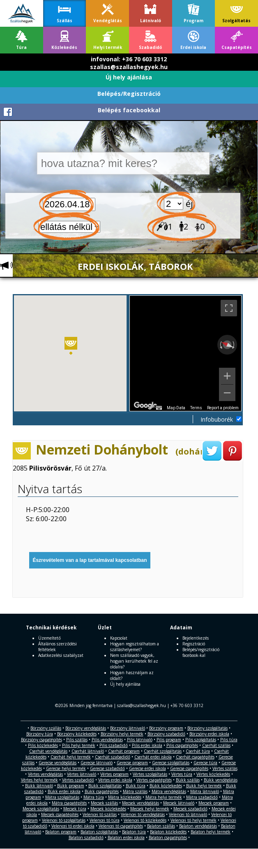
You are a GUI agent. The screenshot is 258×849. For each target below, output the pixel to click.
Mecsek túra (74, 809)
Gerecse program (132, 762)
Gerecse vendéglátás (57, 762)
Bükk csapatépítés (102, 791)
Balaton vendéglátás (198, 826)
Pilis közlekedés (43, 745)
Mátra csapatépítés (69, 803)
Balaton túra (134, 832)
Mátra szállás (135, 791)
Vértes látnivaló (81, 774)
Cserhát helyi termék (71, 757)
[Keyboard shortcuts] (159, 408)
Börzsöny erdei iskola (209, 734)
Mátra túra (93, 797)
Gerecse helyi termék (66, 768)
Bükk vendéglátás (220, 780)
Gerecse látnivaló (97, 762)
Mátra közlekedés (124, 797)
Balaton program (60, 832)
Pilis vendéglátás (107, 739)
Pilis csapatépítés (182, 745)
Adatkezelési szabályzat (60, 655)
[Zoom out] (227, 393)
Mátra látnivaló (204, 791)
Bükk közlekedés (166, 786)
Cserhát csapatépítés (195, 757)
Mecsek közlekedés (108, 809)
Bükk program (70, 786)
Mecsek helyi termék (149, 809)
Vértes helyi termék (39, 780)
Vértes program (114, 774)
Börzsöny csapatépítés (41, 739)
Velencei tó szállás (100, 814)
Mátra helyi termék (163, 797)
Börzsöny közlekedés (77, 734)
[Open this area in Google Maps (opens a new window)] (145, 405)
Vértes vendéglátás (45, 774)
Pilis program (169, 739)
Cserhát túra (198, 751)
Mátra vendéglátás (169, 791)
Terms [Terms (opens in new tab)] (196, 408)
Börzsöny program (166, 728)
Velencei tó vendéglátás (143, 814)
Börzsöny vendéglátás (85, 728)
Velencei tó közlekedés (145, 820)
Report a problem (223, 408)
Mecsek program (213, 803)
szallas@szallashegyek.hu (129, 67)
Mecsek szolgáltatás (41, 809)
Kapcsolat (118, 638)
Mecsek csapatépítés (59, 814)
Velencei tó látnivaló (188, 814)
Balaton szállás (161, 826)
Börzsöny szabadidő (166, 734)
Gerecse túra (205, 762)
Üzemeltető (49, 638)
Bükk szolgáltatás (105, 786)
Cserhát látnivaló (87, 751)
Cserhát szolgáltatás (163, 751)
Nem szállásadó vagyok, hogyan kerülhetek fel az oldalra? (134, 661)
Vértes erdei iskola (115, 780)
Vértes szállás (224, 768)
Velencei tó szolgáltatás (63, 820)
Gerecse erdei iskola (147, 768)
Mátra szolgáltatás (62, 797)
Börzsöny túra (39, 734)
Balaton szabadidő (86, 837)
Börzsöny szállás (45, 728)
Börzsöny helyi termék (122, 734)
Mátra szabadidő (202, 797)
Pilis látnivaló (139, 739)
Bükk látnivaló (39, 786)
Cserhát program (124, 751)
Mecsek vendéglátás (140, 803)
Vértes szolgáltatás (150, 774)
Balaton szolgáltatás (99, 832)
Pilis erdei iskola (147, 745)
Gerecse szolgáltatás (170, 762)
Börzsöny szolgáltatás (207, 728)
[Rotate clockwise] (234, 345)
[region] (185, 353)
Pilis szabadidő (113, 745)
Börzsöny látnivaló (127, 728)
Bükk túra (135, 786)
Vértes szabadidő (78, 780)
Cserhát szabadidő (112, 757)
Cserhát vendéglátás (48, 751)
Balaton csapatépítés (168, 837)
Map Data (176, 408)
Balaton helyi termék (210, 832)
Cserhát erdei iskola (153, 757)
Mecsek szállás (104, 803)
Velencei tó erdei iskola (72, 826)
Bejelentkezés (195, 638)
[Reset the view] (227, 345)
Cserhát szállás (216, 745)
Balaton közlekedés (168, 832)
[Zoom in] (227, 376)
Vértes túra (181, 774)
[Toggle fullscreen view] (229, 308)
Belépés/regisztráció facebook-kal (200, 652)
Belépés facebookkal (129, 110)
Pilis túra (228, 739)
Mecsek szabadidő (190, 809)
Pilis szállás (77, 739)
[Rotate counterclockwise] (220, 345)
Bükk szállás (188, 780)
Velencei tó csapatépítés (121, 826)
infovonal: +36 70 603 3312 (129, 59)
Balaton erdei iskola (126, 837)
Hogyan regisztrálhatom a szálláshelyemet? (134, 646)
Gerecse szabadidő (107, 768)
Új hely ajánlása (129, 77)
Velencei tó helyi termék (193, 820)
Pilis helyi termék (78, 745)
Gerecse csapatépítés (189, 768)
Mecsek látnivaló (178, 803)
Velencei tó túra (105, 820)
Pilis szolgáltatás (200, 739)
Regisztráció (193, 644)
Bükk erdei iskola (64, 791)
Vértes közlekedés (213, 774)
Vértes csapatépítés (154, 780)
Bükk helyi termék (204, 786)
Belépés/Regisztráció (129, 93)
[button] (70, 347)
